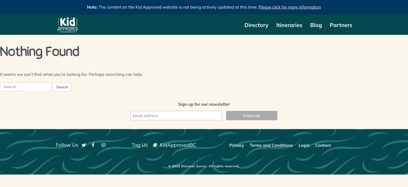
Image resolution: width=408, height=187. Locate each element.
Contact (323, 145)
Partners (341, 25)
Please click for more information (290, 7)
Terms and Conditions (271, 145)
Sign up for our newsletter (204, 104)
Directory (256, 25)
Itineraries (289, 25)
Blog (316, 25)
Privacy (236, 145)
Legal (304, 145)
